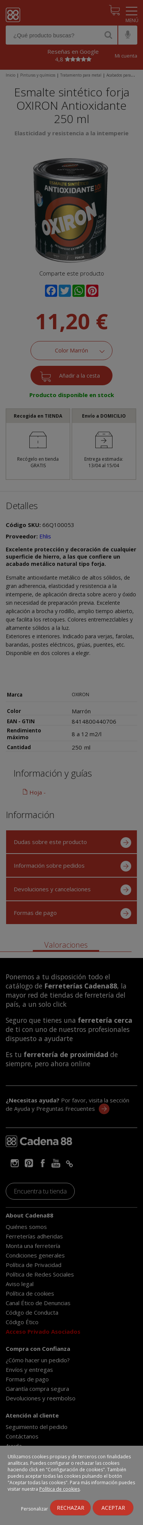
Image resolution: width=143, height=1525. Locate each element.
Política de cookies (59, 1489)
